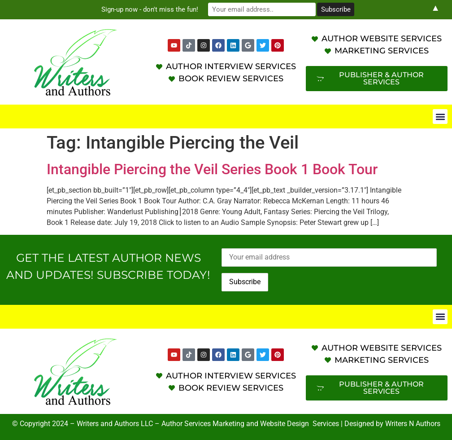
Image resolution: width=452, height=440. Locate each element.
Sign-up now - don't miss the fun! (149, 9)
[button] (440, 116)
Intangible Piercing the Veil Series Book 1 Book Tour (212, 169)
